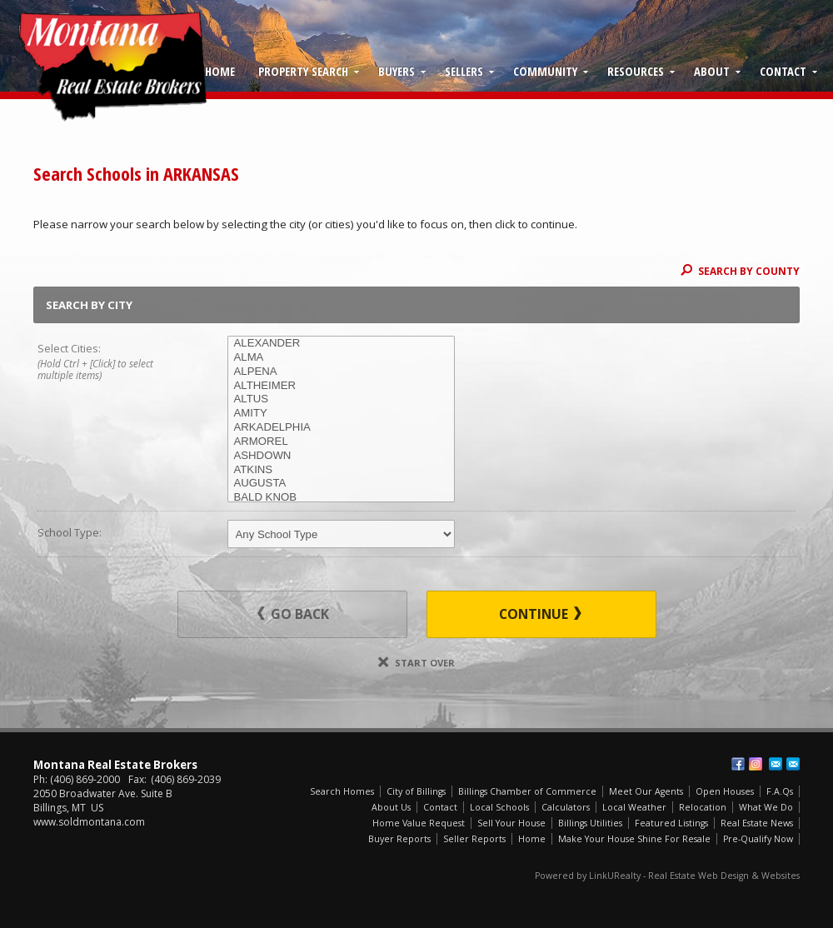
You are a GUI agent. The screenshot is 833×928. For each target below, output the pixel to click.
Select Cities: (113, 362)
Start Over (416, 662)
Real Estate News (757, 823)
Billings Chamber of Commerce (527, 791)
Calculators (565, 807)
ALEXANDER (341, 344)
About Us (391, 807)
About (712, 70)
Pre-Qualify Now (758, 839)
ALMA (341, 358)
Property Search (303, 70)
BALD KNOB (341, 498)
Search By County (740, 270)
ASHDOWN (341, 456)
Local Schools (499, 807)
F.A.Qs (779, 791)
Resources (635, 70)
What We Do (766, 807)
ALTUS (341, 399)
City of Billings (416, 791)
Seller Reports (474, 839)
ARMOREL (341, 442)
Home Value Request (418, 823)
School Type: (69, 532)
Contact (783, 70)
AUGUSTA (341, 483)
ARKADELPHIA (341, 428)
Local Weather (634, 807)
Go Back (293, 614)
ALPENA (341, 372)
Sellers (464, 70)
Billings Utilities (590, 823)
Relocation (702, 807)
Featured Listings (671, 823)
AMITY (341, 414)
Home (220, 70)
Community (545, 70)
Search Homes (342, 791)
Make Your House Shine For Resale (634, 839)
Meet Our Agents (646, 791)
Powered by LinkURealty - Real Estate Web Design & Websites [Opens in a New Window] (667, 875)
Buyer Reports (399, 839)
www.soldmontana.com (89, 822)
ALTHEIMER (341, 386)
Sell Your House (511, 823)
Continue (540, 614)
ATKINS (341, 470)
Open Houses (725, 791)
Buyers (396, 70)
